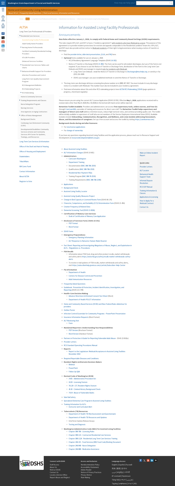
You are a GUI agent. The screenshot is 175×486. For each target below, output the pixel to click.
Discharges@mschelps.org (137, 71)
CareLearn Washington (77, 159)
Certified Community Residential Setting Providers (36, 52)
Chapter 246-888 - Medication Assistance (84, 449)
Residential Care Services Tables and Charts (35, 66)
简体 (113, 468)
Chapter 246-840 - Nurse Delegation (82, 445)
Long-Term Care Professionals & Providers (44, 19)
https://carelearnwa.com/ (144, 119)
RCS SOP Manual (146, 187)
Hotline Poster (69, 310)
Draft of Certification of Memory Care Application (87, 216)
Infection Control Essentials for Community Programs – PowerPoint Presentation (95, 313)
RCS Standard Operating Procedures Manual (80, 345)
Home (21, 19)
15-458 (100, 64)
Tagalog (115, 483)
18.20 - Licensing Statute (78, 382)
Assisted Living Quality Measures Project (79, 196)
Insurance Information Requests (76, 317)
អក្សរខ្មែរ (120, 472)
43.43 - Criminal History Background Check (84, 389)
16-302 (113, 60)
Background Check (71, 188)
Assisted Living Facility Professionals (35, 40)
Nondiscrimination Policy (90, 465)
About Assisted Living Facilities (75, 149)
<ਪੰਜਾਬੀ (127, 472)
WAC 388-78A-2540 (94, 180)
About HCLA (13, 13)
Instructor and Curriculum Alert (80, 407)
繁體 (119, 468)
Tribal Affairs (24, 161)
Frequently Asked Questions (30, 13)
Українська (126, 476)
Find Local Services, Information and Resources (61, 13)
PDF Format (73, 223)
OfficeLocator (3, 18)
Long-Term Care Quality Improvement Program (35, 80)
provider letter (75, 54)
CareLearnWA (71, 109)
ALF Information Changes (73, 152)
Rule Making (85, 477)
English (115, 465)
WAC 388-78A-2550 (88, 166)
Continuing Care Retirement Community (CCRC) (35, 124)
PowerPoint (73, 368)
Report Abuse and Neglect (60, 477)
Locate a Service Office (58, 475)
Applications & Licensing (149, 197)
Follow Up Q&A (74, 371)
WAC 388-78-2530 (88, 176)
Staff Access (54, 465)
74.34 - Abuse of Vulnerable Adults (81, 393)
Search (171, 3)
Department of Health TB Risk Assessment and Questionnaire (92, 414)
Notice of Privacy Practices (91, 472)
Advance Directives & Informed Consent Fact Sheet (88, 296)
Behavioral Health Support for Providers (36, 71)
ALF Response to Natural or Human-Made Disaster (88, 241)
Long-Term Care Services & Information (34, 141)
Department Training (76, 162)
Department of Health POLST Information (85, 299)
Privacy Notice (86, 475)
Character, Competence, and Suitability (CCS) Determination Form (89, 203)
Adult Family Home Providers (32, 44)
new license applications (76, 127)
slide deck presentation (91, 54)
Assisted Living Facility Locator (75, 191)
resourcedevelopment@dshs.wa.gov (85, 138)
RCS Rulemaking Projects (31, 89)
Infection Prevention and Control (34, 75)
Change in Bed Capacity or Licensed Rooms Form (82, 199)
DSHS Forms (68, 231)
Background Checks (28, 119)
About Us (53, 467)
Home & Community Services (31, 97)
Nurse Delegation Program (30, 104)
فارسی (129, 480)
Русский (129, 465)
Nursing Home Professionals (32, 47)
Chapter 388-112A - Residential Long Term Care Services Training (93, 438)
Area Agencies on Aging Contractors (34, 112)
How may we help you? (124, 2)
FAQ (110, 54)
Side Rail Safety (70, 397)
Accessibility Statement (90, 467)
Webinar (72, 364)
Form (71, 323)
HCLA (27, 19)
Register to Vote (25, 181)
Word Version (74, 334)
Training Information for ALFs (75, 404)
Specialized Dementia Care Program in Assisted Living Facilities (87, 401)
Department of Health (77, 272)
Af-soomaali (116, 476)
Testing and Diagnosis (77, 424)
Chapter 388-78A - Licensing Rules (81, 431)
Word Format (74, 227)
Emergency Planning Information (81, 237)
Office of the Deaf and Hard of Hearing (34, 146)
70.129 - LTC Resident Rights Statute (82, 386)
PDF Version (73, 330)
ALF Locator (144, 170)
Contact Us (144, 207)
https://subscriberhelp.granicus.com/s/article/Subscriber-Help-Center (98, 265)
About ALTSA (24, 176)
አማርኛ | (123, 480)
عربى (114, 472)
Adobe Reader (86, 470)
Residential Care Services (67, 19)
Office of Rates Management (31, 115)
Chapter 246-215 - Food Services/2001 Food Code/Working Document (95, 442)
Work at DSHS (55, 470)
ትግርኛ (130, 483)
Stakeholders (24, 156)
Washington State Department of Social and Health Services (34, 3)
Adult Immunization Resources (80, 279)
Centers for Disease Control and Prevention (85, 276)
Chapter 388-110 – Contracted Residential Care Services (90, 435)
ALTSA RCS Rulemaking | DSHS (131, 89)
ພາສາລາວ (123, 483)
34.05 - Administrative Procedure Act (82, 378)
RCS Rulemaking (28, 93)
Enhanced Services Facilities (32, 61)
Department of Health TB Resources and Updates (88, 417)
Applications (68, 184)
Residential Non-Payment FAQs (80, 173)
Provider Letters (146, 167)
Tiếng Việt (115, 480)
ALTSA (23, 27)
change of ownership (75, 130)
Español (121, 465)
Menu (3, 10)
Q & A (103, 54)
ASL (135, 483)
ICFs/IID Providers (28, 57)
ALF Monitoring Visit (71, 321)
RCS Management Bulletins (31, 85)
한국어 (124, 468)
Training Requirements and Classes (33, 100)
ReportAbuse (3, 25)
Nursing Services (27, 108)
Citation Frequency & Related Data (77, 207)
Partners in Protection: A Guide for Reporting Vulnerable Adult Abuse (90, 338)
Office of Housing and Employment (32, 151)
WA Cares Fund (25, 166)
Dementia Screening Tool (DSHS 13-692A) (79, 210)
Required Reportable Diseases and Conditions (81, 358)
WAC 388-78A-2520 (87, 169)
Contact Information (27, 171)
